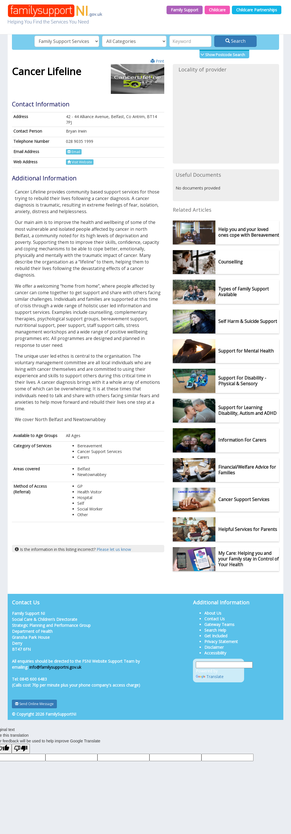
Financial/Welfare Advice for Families (247, 470)
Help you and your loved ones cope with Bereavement (248, 232)
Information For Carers (242, 440)
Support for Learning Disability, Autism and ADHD (247, 410)
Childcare (217, 10)
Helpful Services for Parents (247, 529)
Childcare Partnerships (256, 10)
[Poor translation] (21, 749)
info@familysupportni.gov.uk (55, 667)
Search (235, 41)
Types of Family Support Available (243, 292)
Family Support (184, 10)
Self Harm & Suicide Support (247, 321)
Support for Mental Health (246, 351)
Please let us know (114, 549)
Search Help (215, 630)
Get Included (215, 636)
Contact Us (214, 618)
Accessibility (215, 653)
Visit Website (79, 162)
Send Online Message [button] (34, 703)
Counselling (230, 262)
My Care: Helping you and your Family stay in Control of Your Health (248, 559)
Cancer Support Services (243, 500)
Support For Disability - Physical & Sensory (242, 381)
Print (157, 61)
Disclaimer (214, 647)
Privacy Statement (221, 641)
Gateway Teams (219, 624)
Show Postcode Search (224, 54)
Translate (210, 676)
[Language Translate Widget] (224, 665)
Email (73, 151)
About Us (212, 613)
